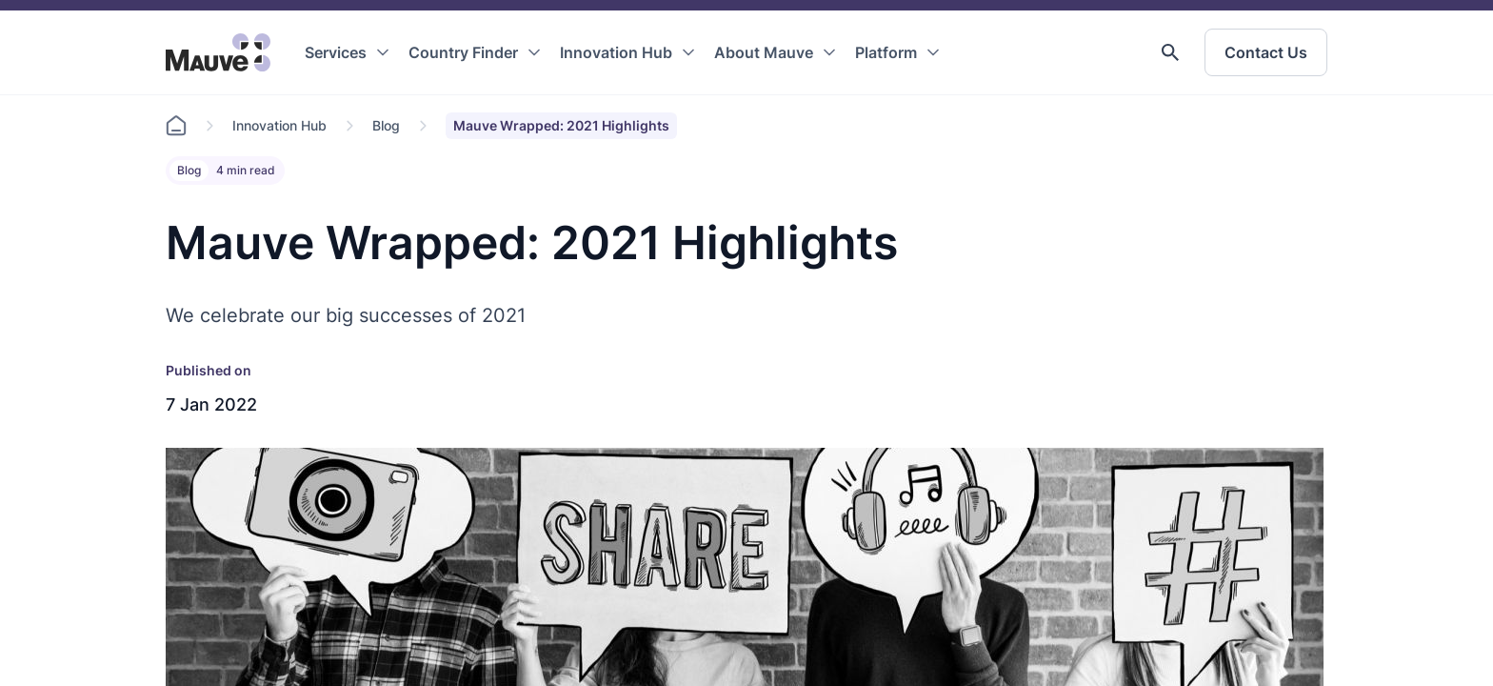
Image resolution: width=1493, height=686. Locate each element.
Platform (886, 52)
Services (336, 52)
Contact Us (1265, 52)
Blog (386, 125)
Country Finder (463, 52)
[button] (1170, 52)
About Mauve (763, 52)
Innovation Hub (616, 52)
